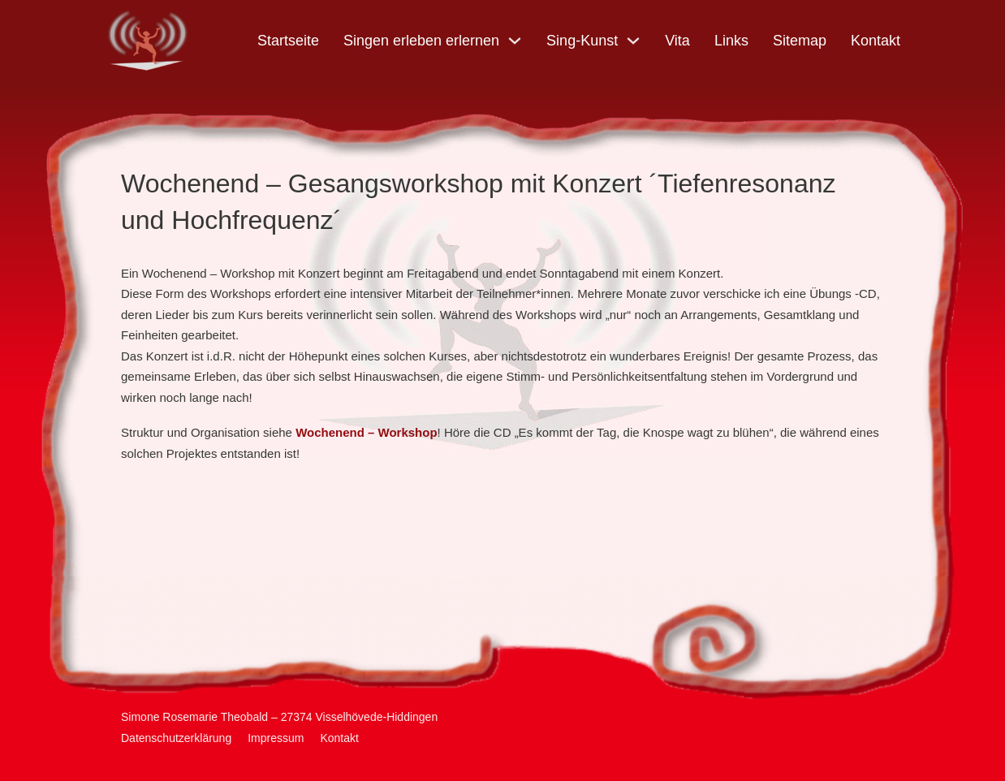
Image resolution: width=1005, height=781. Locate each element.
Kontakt (875, 40)
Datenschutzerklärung (176, 737)
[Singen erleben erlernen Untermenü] (514, 40)
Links (731, 40)
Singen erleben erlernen (421, 40)
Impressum (276, 737)
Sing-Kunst (582, 40)
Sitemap (799, 40)
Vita (677, 40)
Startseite (288, 40)
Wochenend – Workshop (366, 432)
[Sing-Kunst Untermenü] (633, 40)
